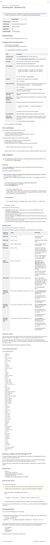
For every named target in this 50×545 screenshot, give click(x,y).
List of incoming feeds (14, 5)
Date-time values (40, 300)
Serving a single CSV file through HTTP (26, 63)
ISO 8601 (38, 339)
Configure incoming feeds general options (31, 15)
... (8, 5)
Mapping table (17, 160)
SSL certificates (31, 121)
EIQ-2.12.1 (4, 5)
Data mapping (17, 31)
